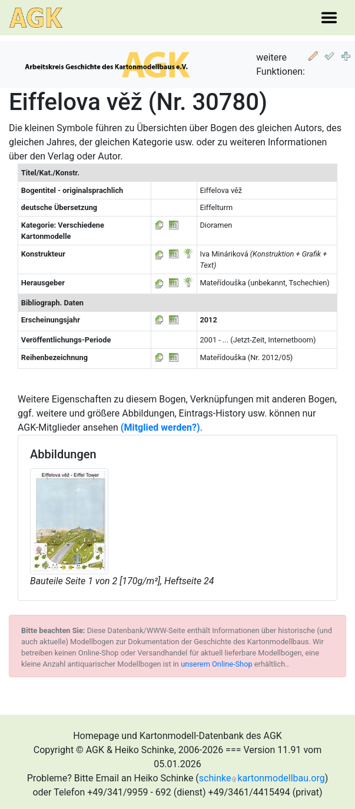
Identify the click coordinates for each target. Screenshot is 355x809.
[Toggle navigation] (329, 17)
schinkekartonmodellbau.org (262, 778)
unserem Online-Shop (217, 664)
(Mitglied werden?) (160, 427)
